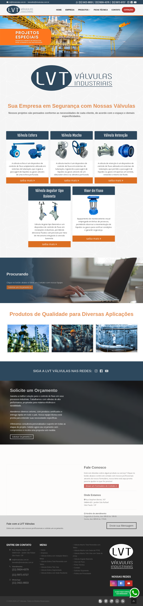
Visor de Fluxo (79, 562)
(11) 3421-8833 (86, 2)
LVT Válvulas (21, 601)
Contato (115, 10)
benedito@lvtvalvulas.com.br (38, 2)
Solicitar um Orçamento (19, 287)
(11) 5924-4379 (102, 2)
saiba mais (27, 181)
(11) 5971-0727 (118, 2)
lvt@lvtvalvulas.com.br (17, 2)
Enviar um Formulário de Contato (101, 517)
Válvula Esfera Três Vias (50, 567)
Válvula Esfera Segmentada (51, 570)
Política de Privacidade (82, 574)
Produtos (84, 10)
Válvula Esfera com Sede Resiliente (54, 573)
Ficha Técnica (101, 10)
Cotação (128, 10)
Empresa (69, 10)
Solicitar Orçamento (22, 436)
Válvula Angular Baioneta (83, 559)
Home (59, 10)
